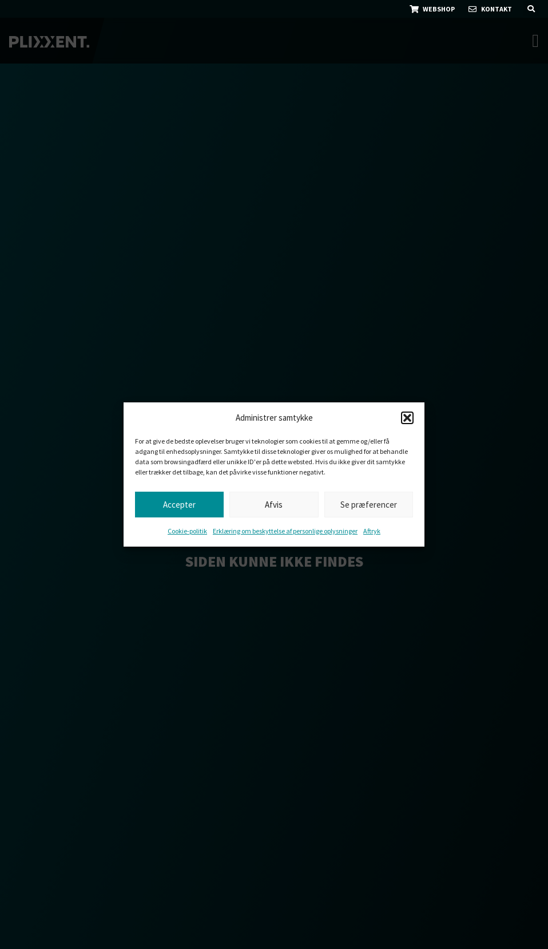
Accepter (179, 504)
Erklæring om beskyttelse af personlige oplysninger (285, 531)
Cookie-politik (187, 531)
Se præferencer (368, 504)
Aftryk (371, 531)
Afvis (274, 504)
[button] (407, 418)
